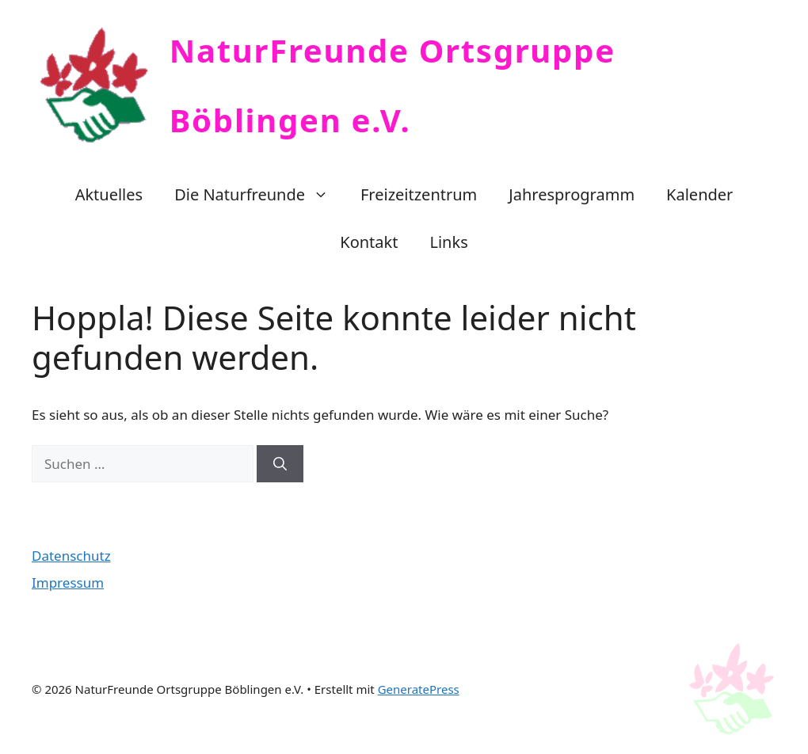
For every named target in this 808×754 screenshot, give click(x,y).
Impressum (68, 582)
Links (448, 242)
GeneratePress (418, 689)
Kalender (699, 194)
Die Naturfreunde (259, 195)
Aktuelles (109, 194)
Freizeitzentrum (418, 194)
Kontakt (369, 242)
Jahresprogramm (572, 194)
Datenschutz (71, 555)
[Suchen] (280, 464)
